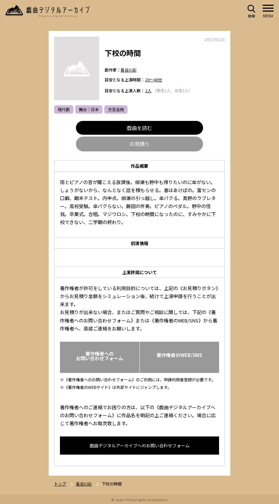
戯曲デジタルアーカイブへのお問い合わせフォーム (140, 446)
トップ (60, 484)
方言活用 (116, 110)
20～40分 (153, 80)
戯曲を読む (139, 128)
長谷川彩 (129, 70)
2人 (148, 91)
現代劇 (64, 110)
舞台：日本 (89, 110)
